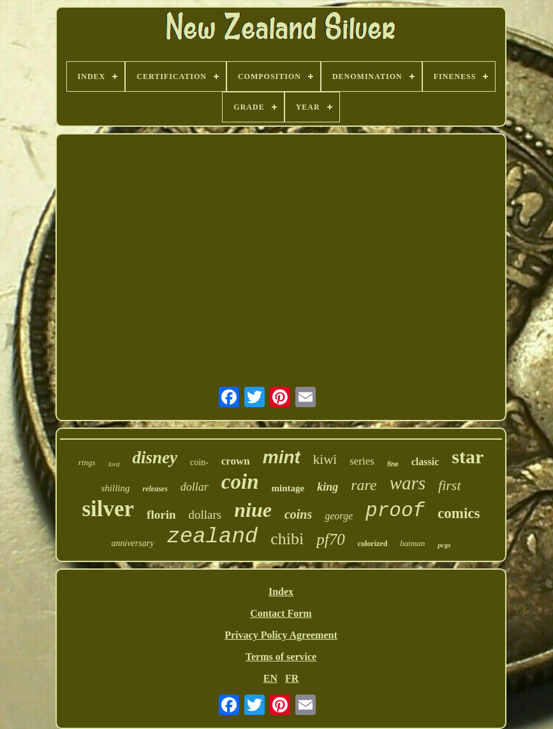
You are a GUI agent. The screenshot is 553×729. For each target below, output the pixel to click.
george (339, 515)
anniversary (133, 543)
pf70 (330, 539)
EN (270, 678)
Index (281, 591)
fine (393, 464)
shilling (115, 488)
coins (298, 514)
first (449, 485)
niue (253, 509)
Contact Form (280, 613)
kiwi (325, 459)
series (362, 461)
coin (240, 481)
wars (407, 483)
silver (108, 508)
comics (459, 513)
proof (395, 511)
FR (292, 678)
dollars (205, 514)
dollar (195, 486)
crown (235, 461)
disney (154, 457)
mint (281, 457)
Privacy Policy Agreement (281, 635)
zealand (212, 536)
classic (425, 461)
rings (87, 462)
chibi (287, 539)
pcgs (444, 545)
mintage (288, 488)
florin (161, 514)
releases (154, 488)
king (327, 486)
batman (412, 543)
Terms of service (281, 656)
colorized (373, 543)
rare (363, 485)
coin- (199, 462)
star (467, 456)
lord (114, 464)
